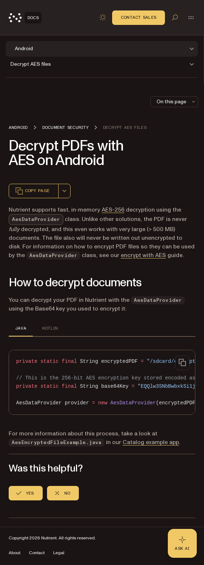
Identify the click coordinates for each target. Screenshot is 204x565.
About (14, 553)
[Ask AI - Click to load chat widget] (182, 543)
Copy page (32, 191)
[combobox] (64, 191)
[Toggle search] (175, 17)
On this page (176, 101)
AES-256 (113, 210)
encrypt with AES (143, 255)
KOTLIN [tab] (50, 328)
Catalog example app (151, 442)
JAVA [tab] (20, 328)
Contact (36, 553)
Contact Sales (138, 17)
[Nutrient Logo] (25, 17)
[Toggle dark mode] (102, 17)
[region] (102, 382)
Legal (58, 553)
